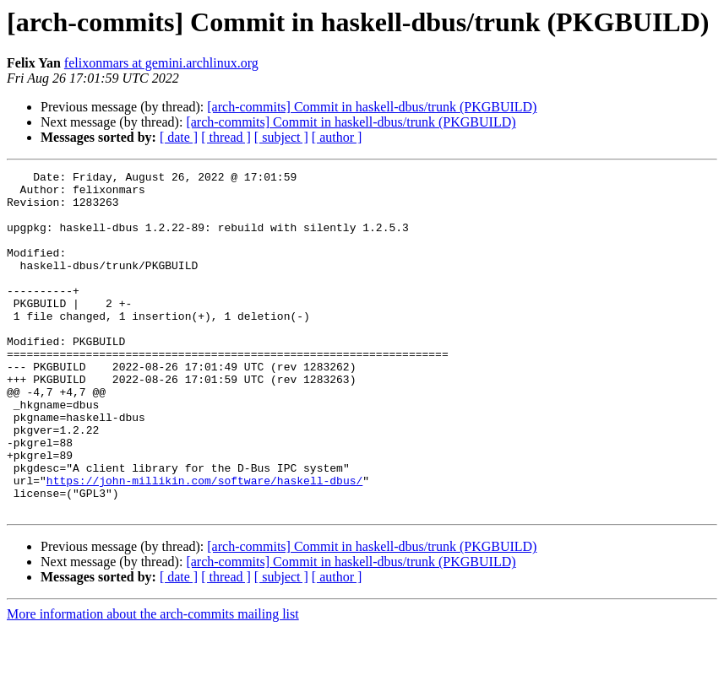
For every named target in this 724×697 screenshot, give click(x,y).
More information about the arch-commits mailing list (153, 682)
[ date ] (179, 137)
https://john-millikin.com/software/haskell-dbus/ (204, 543)
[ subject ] (281, 137)
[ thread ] (226, 137)
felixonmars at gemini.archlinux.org (161, 63)
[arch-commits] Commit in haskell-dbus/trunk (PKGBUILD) (371, 107)
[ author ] (337, 137)
